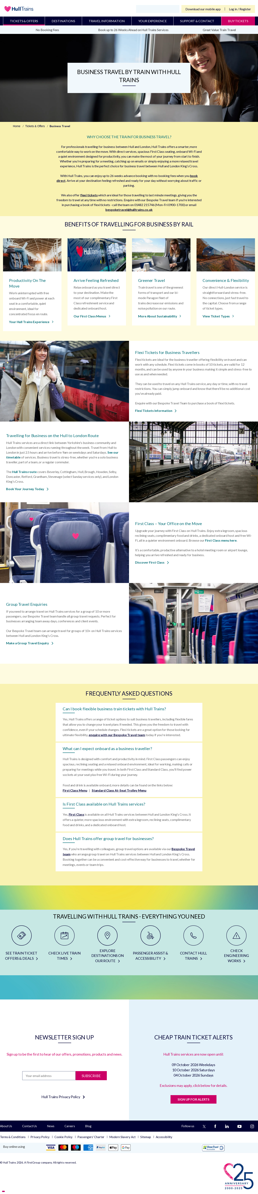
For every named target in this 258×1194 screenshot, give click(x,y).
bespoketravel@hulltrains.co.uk (129, 209)
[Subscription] (49, 1075)
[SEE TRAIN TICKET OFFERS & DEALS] (21, 945)
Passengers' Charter (90, 1137)
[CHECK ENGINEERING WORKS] (236, 945)
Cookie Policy (63, 1137)
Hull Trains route (24, 472)
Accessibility (164, 1137)
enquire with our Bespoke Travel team (117, 735)
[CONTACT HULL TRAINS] (193, 945)
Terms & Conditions (13, 1137)
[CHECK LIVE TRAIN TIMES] (64, 945)
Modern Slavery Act (122, 1137)
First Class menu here (221, 540)
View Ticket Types (218, 316)
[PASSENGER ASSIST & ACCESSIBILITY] (150, 945)
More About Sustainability (159, 316)
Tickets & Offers (24, 21)
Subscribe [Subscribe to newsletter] (91, 1075)
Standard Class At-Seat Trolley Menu (119, 790)
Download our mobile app (203, 9)
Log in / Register (240, 9)
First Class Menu (75, 790)
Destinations (63, 21)
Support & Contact (197, 21)
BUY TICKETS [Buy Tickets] (238, 21)
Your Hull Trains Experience (31, 322)
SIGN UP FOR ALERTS (193, 1099)
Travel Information (107, 21)
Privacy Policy (40, 1137)
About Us (6, 1126)
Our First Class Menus (92, 316)
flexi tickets (89, 195)
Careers (69, 1126)
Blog (88, 1126)
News (50, 1126)
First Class (76, 814)
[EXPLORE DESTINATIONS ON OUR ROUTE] (107, 945)
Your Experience (152, 21)
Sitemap (145, 1137)
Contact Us (29, 1126)
